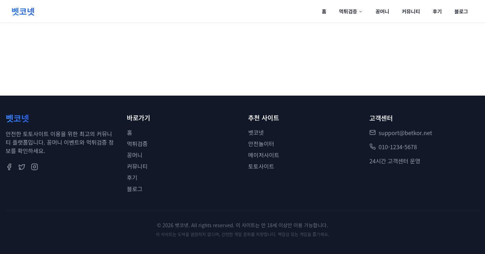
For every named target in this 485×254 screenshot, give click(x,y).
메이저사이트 (263, 155)
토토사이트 (261, 166)
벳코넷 (256, 132)
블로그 (461, 11)
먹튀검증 (351, 11)
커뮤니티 (411, 11)
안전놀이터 (261, 144)
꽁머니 (382, 11)
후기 (437, 11)
